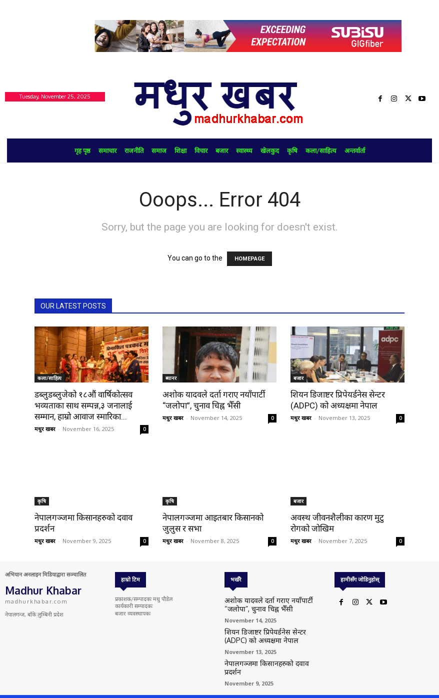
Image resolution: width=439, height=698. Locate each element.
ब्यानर (171, 378)
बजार (299, 378)
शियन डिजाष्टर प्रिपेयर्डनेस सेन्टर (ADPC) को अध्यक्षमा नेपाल (268, 633)
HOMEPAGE (249, 259)
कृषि (42, 501)
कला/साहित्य (50, 378)
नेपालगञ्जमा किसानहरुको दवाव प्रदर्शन (264, 659)
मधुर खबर (45, 428)
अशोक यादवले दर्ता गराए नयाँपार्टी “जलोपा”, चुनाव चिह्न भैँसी (268, 604)
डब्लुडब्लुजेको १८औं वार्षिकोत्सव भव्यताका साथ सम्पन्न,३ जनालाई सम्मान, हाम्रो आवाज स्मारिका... (83, 406)
